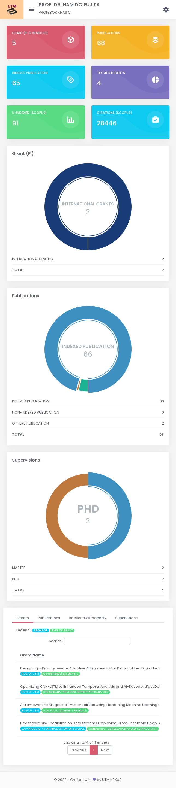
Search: (89, 641)
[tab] (22, 618)
